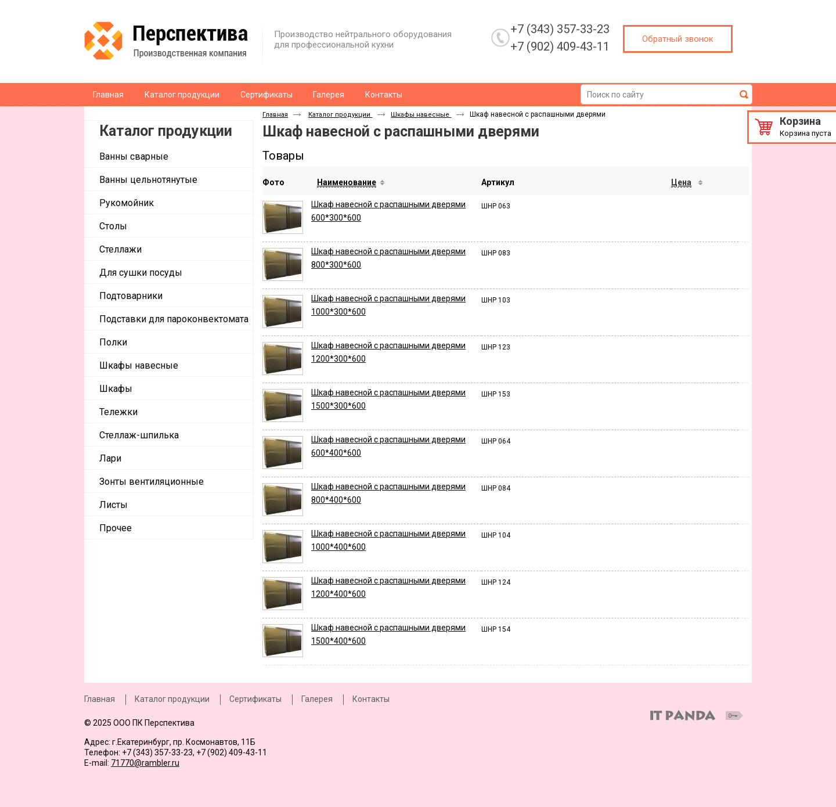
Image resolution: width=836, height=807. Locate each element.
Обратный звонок (678, 39)
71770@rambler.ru (145, 763)
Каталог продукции (165, 131)
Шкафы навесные (421, 114)
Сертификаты (255, 699)
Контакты (371, 699)
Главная (275, 114)
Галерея (317, 699)
